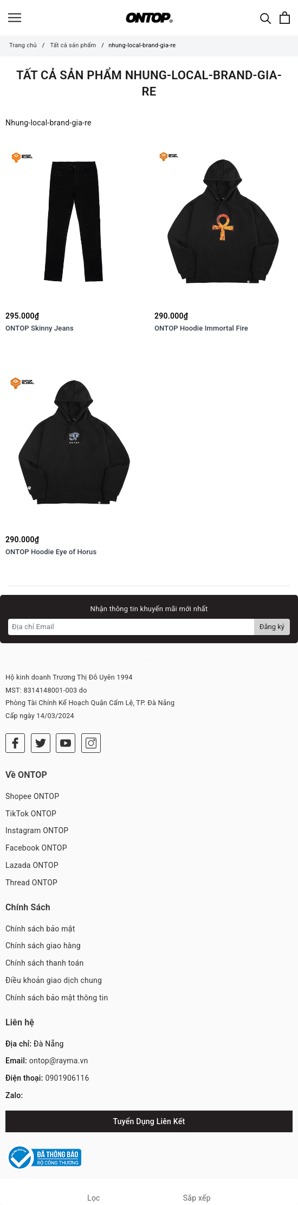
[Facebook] (15, 743)
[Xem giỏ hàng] (285, 17)
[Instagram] (91, 743)
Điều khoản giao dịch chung (53, 980)
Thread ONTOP (31, 882)
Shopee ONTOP (32, 796)
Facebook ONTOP (36, 848)
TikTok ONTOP (30, 813)
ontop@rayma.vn (58, 1060)
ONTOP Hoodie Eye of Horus (50, 552)
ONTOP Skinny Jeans (39, 328)
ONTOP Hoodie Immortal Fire (201, 328)
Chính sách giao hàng (43, 945)
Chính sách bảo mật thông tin (56, 997)
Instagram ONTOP (36, 830)
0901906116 (67, 1078)
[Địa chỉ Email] (131, 627)
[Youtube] (65, 743)
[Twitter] (40, 743)
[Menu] (14, 17)
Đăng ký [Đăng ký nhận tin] (272, 627)
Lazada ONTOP (32, 865)
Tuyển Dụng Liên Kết (149, 1121)
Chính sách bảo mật (40, 928)
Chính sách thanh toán (44, 963)
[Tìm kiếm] (265, 17)
